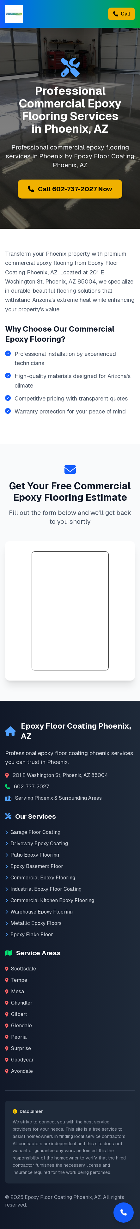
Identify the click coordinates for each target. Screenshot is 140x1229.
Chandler (19, 1003)
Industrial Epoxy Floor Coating (43, 889)
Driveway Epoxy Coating (36, 843)
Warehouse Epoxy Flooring (39, 911)
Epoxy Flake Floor (29, 934)
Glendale (18, 1025)
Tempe (16, 980)
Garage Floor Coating (32, 832)
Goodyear (19, 1059)
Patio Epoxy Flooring (32, 855)
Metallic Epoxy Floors (33, 923)
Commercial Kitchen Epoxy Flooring (49, 900)
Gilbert (16, 1014)
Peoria (16, 1037)
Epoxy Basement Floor (34, 866)
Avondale (19, 1071)
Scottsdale (20, 968)
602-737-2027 (31, 786)
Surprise (18, 1048)
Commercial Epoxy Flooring (40, 877)
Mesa (14, 991)
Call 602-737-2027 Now (70, 189)
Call (121, 13)
